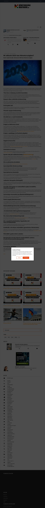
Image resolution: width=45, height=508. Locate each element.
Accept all (26, 257)
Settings (19, 257)
